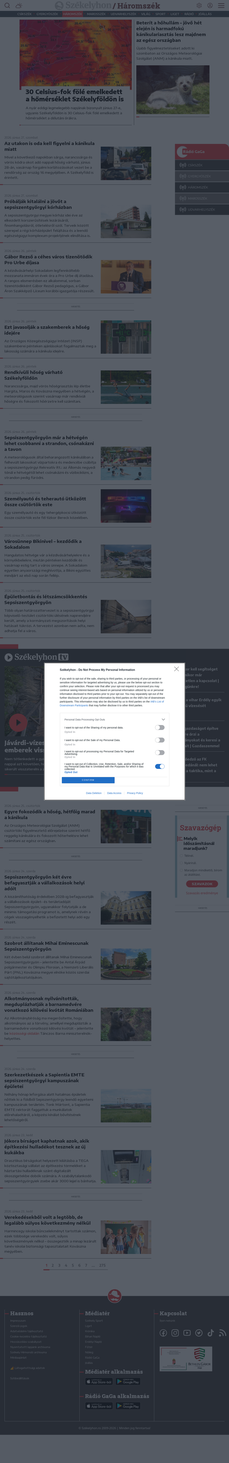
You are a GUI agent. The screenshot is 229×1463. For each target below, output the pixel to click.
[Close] (177, 670)
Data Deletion (94, 793)
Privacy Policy (135, 793)
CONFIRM (88, 780)
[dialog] (114, 731)
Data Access (114, 793)
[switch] (160, 727)
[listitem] (115, 719)
